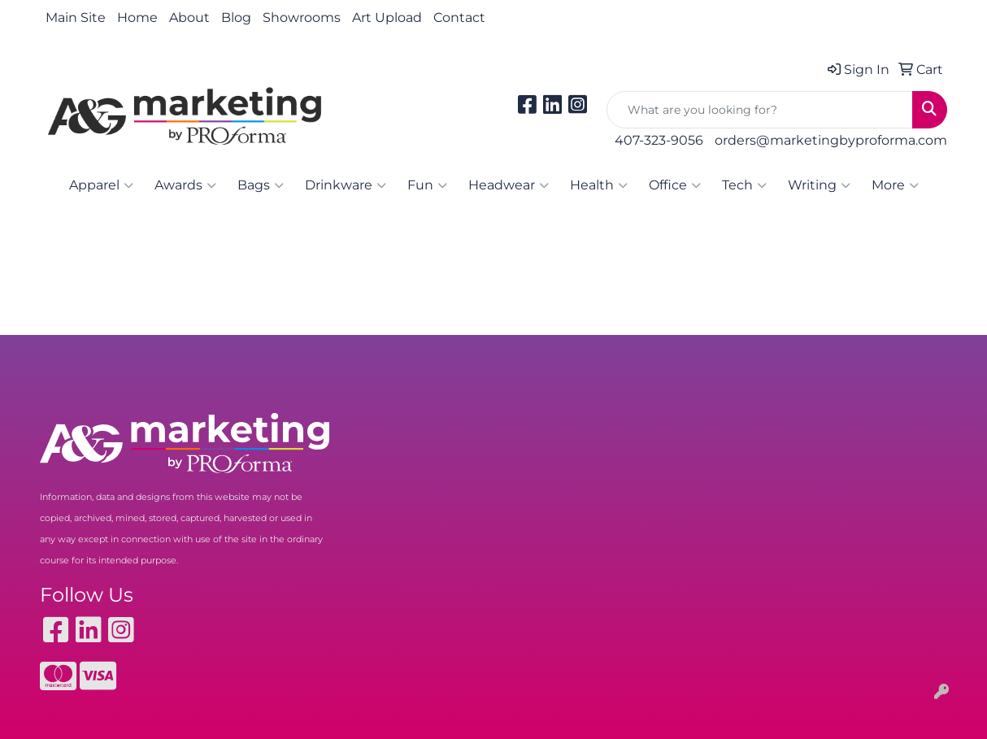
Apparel (101, 185)
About (189, 17)
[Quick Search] (760, 109)
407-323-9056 (659, 140)
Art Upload (387, 17)
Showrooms (302, 17)
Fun (427, 185)
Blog (236, 17)
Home (137, 17)
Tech (744, 185)
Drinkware (345, 185)
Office (675, 185)
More (895, 185)
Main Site (76, 17)
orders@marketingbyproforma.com (831, 140)
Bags (260, 185)
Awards (185, 185)
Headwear (508, 185)
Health (599, 185)
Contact (459, 17)
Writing (819, 185)
